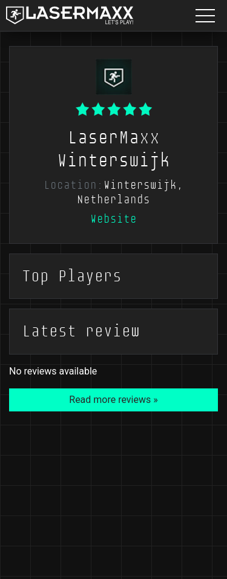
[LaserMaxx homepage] (69, 15)
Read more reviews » (113, 399)
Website (113, 219)
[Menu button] (205, 15)
